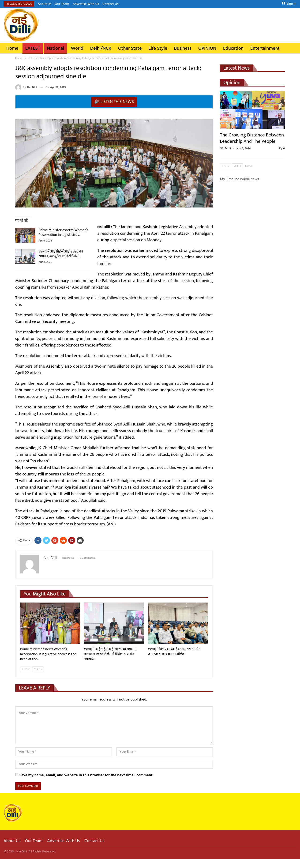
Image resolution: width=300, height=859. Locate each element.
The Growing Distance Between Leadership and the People (252, 138)
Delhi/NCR (100, 48)
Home (12, 48)
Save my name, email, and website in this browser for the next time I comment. (86, 775)
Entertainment (265, 48)
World (77, 48)
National (55, 48)
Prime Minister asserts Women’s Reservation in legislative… (63, 232)
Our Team (62, 4)
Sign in (289, 4)
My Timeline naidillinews (239, 179)
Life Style (158, 48)
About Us (44, 4)
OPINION (207, 48)
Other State (130, 48)
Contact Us (110, 4)
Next (38, 669)
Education (233, 48)
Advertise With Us (86, 4)
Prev (26, 669)
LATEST (32, 48)
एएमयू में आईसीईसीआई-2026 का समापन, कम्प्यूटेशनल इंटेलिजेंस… (60, 253)
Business (182, 48)
